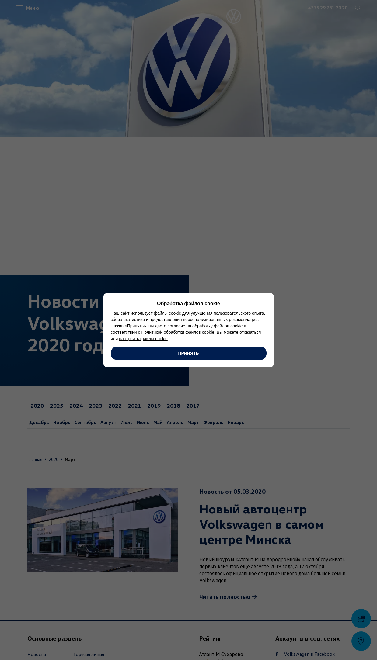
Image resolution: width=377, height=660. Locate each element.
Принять (188, 353)
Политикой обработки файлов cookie (177, 332)
